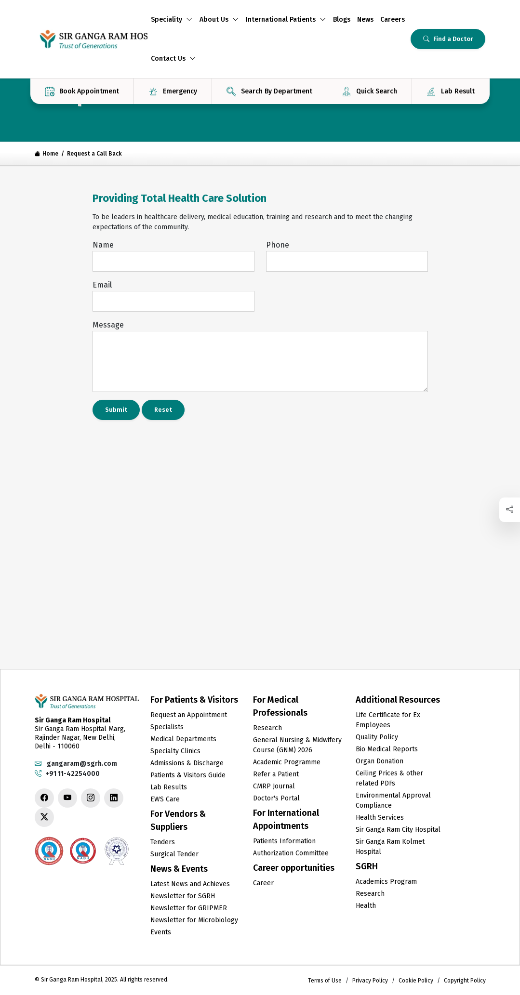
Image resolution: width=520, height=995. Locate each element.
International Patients (286, 19)
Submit (116, 409)
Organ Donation (379, 761)
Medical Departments (183, 739)
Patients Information (284, 841)
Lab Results (168, 787)
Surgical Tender (174, 854)
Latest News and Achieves (190, 884)
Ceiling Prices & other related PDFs (389, 778)
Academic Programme (286, 762)
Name (103, 244)
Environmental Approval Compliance (393, 800)
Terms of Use (325, 980)
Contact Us (173, 58)
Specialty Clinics (175, 751)
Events (160, 932)
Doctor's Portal (276, 798)
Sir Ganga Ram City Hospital (398, 829)
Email (102, 284)
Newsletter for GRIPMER (188, 908)
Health (366, 906)
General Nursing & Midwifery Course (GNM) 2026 (297, 745)
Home (46, 153)
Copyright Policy (465, 980)
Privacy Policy (370, 980)
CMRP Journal (274, 786)
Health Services (380, 817)
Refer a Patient (276, 774)
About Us (219, 19)
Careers (392, 19)
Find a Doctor (448, 38)
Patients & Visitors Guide (188, 775)
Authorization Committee (291, 853)
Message (108, 324)
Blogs (341, 19)
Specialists (167, 727)
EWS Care (165, 799)
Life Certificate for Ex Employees (388, 720)
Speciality (172, 19)
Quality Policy (377, 737)
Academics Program (386, 881)
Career (263, 883)
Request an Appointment (188, 715)
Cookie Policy (416, 980)
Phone (277, 244)
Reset (163, 409)
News (365, 19)
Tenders (162, 842)
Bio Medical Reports (387, 749)
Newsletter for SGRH (182, 896)
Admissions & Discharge (187, 763)
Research (267, 728)
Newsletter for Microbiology (194, 920)
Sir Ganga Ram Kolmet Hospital (390, 847)
